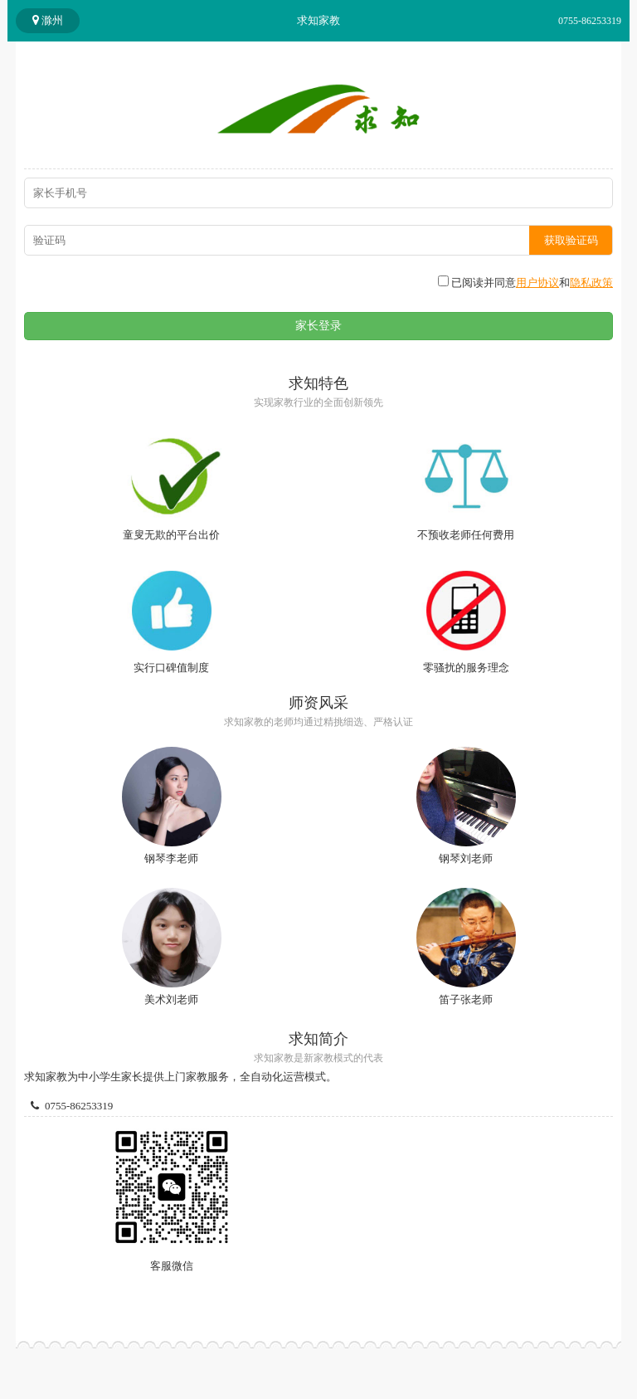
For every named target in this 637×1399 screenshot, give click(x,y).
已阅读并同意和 (525, 282)
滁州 (47, 20)
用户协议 (537, 282)
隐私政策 (591, 282)
